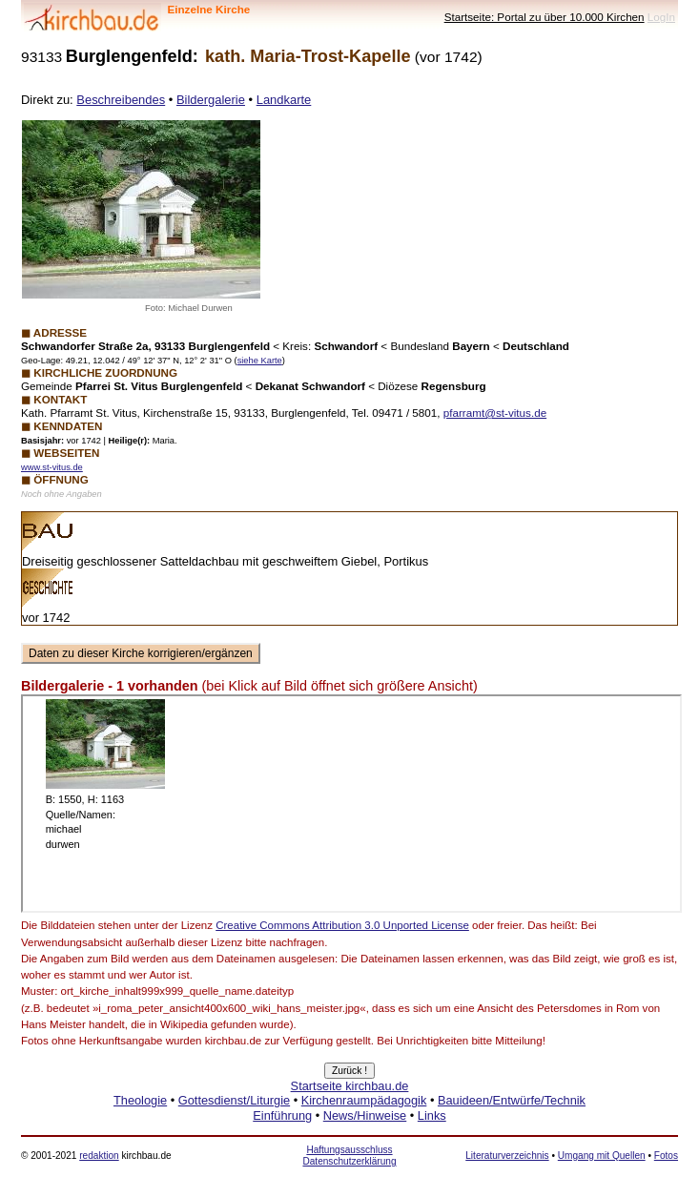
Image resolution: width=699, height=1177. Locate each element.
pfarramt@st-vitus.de (494, 412)
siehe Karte (259, 360)
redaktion (98, 1155)
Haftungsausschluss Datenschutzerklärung (349, 1156)
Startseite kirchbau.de (350, 1086)
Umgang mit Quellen (602, 1155)
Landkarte (284, 100)
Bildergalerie (210, 100)
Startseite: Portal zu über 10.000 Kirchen (544, 16)
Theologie (140, 1100)
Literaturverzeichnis (506, 1155)
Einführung (282, 1115)
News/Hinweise (364, 1115)
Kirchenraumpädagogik (364, 1100)
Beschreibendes (120, 100)
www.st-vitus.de (52, 467)
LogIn (661, 16)
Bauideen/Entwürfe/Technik (512, 1100)
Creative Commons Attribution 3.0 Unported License (342, 925)
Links (432, 1115)
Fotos (666, 1155)
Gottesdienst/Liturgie (234, 1100)
